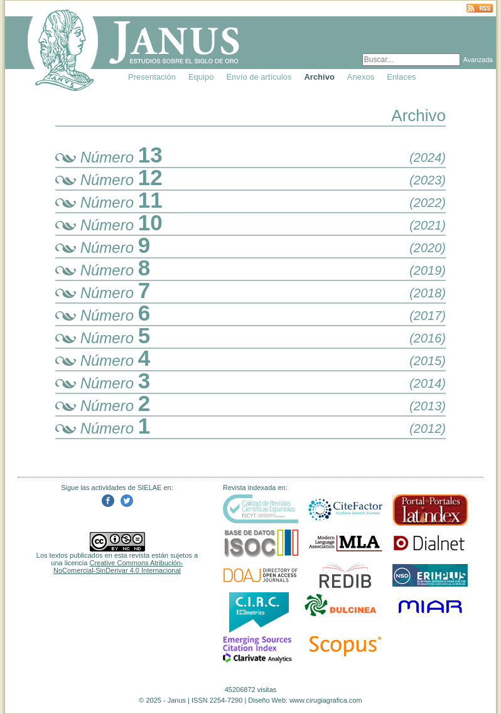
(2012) (427, 428)
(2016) (427, 338)
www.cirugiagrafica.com (325, 700)
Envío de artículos (258, 77)
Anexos (360, 77)
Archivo (319, 77)
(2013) (427, 406)
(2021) (427, 225)
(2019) (427, 270)
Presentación (152, 77)
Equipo (200, 77)
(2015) (427, 361)
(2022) (427, 203)
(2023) (427, 180)
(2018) (427, 293)
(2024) (427, 157)
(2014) (427, 383)
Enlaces (401, 77)
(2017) (427, 315)
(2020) (427, 248)
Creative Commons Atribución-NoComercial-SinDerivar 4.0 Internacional (118, 566)
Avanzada (478, 59)
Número (109, 157)
